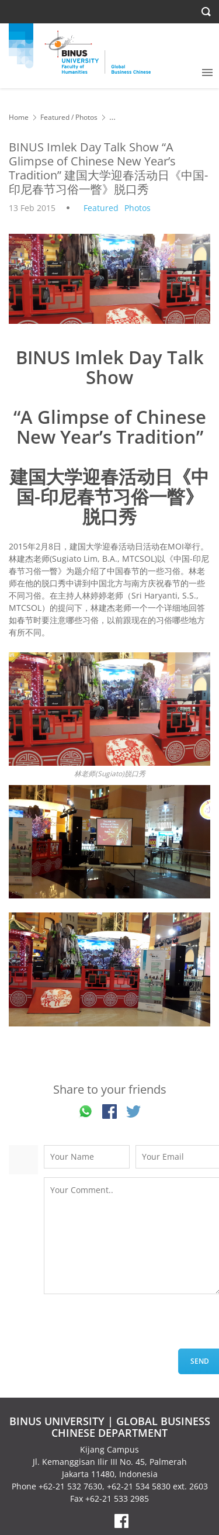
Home (19, 117)
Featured (54, 117)
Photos (86, 117)
